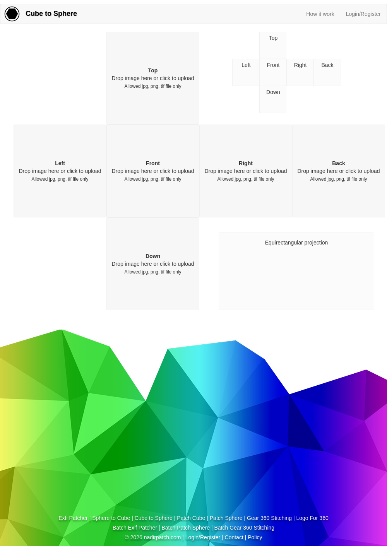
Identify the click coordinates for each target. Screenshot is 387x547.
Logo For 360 (312, 518)
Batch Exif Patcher (135, 528)
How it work (320, 14)
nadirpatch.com (162, 537)
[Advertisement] (82, 455)
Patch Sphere (226, 518)
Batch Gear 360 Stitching (244, 528)
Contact (234, 537)
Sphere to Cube (111, 518)
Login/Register (363, 14)
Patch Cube (191, 518)
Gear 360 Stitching (269, 518)
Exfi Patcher (72, 518)
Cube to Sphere (154, 518)
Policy (255, 537)
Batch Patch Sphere (185, 528)
